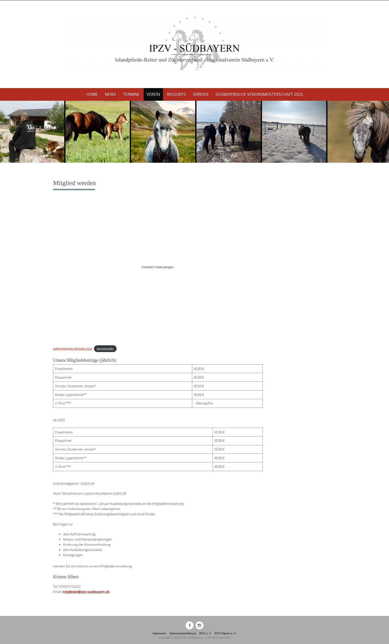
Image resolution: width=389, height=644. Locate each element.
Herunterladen (105, 348)
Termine (131, 94)
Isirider (200, 94)
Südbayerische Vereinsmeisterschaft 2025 (259, 94)
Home (92, 94)
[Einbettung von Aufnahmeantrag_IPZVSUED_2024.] (158, 267)
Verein (153, 94)
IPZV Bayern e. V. (225, 633)
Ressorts (176, 94)
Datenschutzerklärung (182, 633)
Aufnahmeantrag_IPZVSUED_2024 (72, 348)
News (110, 94)
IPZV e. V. (205, 633)
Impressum (159, 633)
